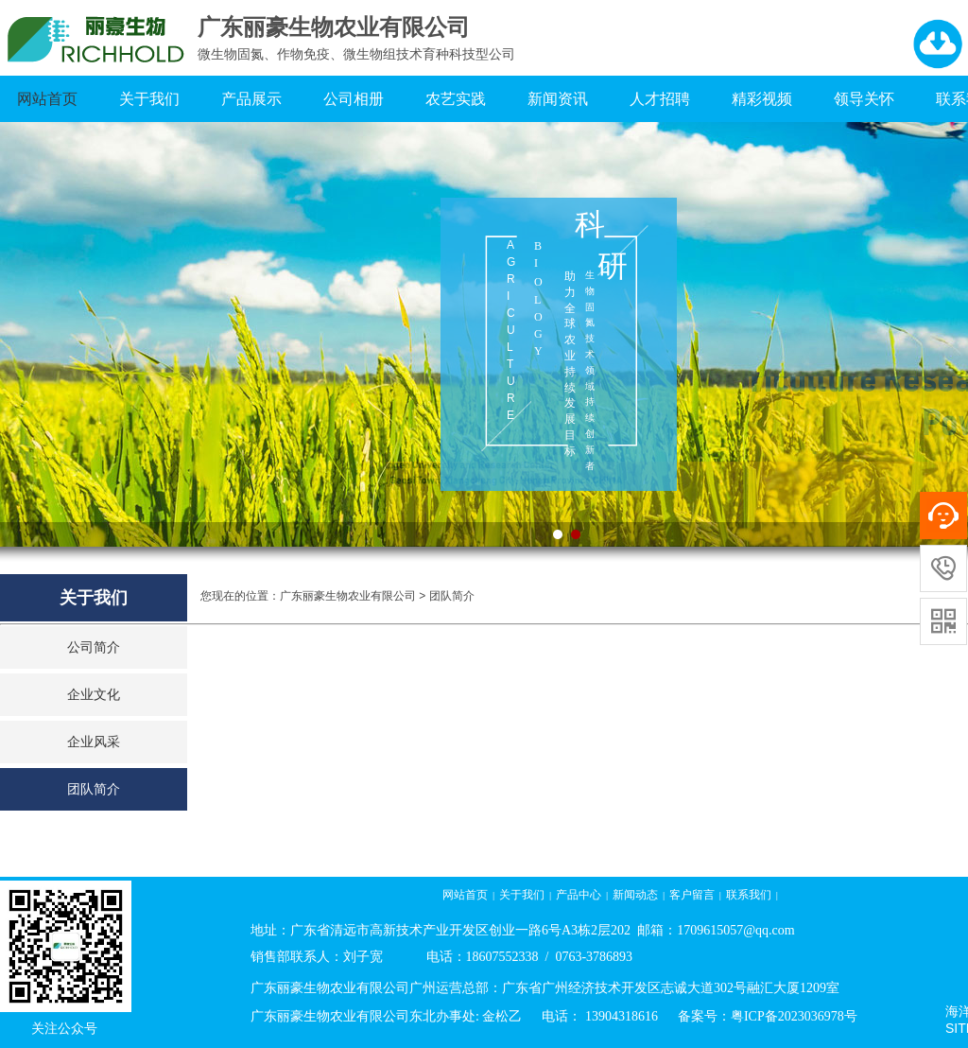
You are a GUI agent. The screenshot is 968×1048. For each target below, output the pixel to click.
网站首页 (47, 99)
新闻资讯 (557, 99)
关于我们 (149, 99)
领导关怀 (864, 99)
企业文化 (93, 695)
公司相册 (353, 99)
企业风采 (93, 742)
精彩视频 (762, 99)
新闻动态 (635, 894)
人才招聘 (660, 99)
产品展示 (251, 99)
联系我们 (748, 894)
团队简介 (93, 789)
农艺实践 (455, 99)
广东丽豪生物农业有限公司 (348, 596)
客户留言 (692, 894)
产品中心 (578, 894)
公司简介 (93, 647)
